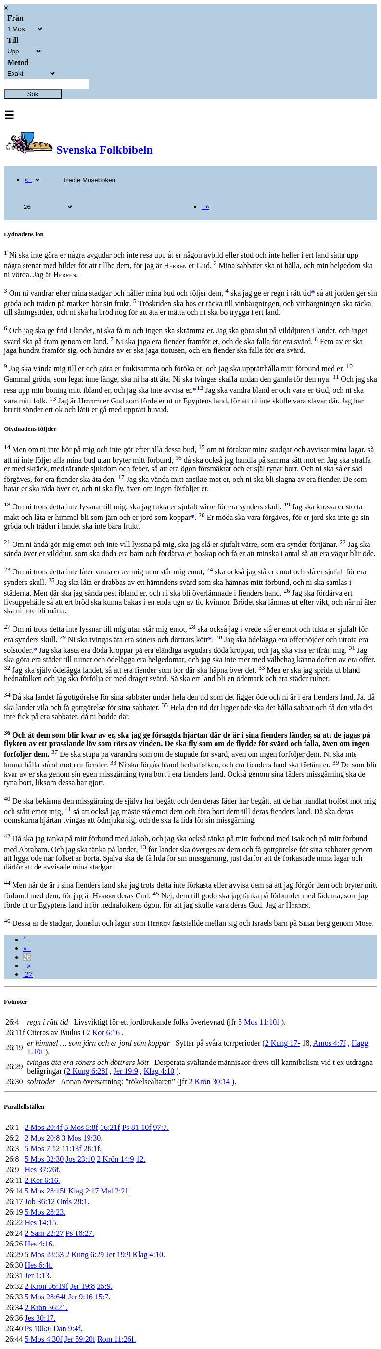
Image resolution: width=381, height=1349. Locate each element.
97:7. (161, 1127)
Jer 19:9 (126, 1071)
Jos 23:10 (80, 1159)
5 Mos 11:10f (258, 1022)
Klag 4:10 (159, 1071)
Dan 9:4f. (67, 1328)
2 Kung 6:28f (86, 1071)
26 (27, 957)
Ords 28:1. (73, 1201)
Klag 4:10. (148, 1254)
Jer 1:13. (38, 1275)
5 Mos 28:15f (45, 1191)
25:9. (104, 1286)
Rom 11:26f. (116, 1339)
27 (28, 974)
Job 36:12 (40, 1201)
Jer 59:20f (79, 1339)
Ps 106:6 (38, 1328)
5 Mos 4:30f (43, 1339)
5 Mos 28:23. (45, 1212)
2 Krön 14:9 (115, 1159)
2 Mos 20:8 (42, 1138)
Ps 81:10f (137, 1127)
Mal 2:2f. (115, 1191)
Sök (32, 94)
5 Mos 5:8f (81, 1127)
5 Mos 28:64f (45, 1297)
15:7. (102, 1297)
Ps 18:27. (79, 1233)
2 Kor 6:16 (103, 1032)
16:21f (110, 1127)
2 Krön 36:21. (46, 1307)
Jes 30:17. (40, 1318)
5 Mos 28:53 (44, 1254)
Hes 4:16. (39, 1244)
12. (141, 1159)
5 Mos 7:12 (42, 1148)
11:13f (71, 1148)
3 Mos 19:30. (82, 1138)
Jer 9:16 (80, 1297)
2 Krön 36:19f (46, 1286)
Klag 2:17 (83, 1191)
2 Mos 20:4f (43, 1127)
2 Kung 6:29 (84, 1254)
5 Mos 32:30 (44, 1159)
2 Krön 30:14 (209, 1081)
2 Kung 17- (282, 1043)
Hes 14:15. (41, 1223)
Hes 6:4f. (39, 1265)
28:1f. (93, 1148)
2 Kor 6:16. (42, 1180)
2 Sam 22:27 (44, 1233)
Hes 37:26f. (43, 1170)
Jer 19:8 (82, 1286)
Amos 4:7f (329, 1043)
